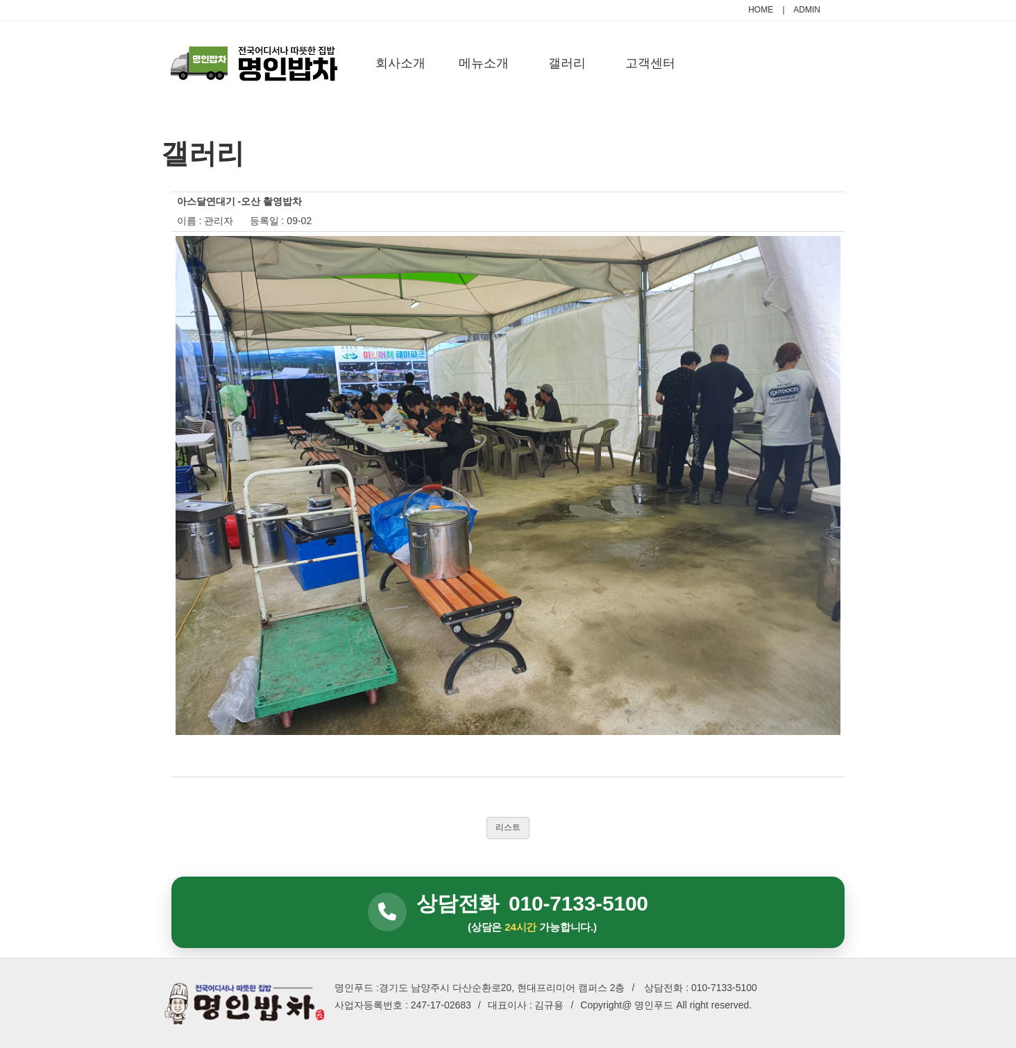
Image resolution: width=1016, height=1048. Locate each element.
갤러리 (567, 63)
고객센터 (650, 63)
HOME (760, 10)
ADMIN (806, 10)
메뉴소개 (484, 63)
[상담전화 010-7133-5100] (508, 913)
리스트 (508, 827)
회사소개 (400, 63)
